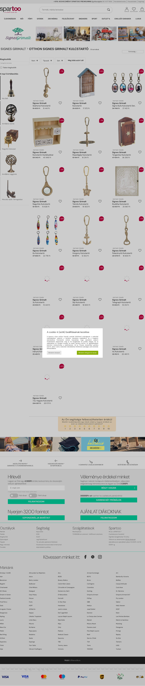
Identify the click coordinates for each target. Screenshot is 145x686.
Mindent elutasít (54, 353)
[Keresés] (108, 10)
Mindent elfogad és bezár (88, 353)
